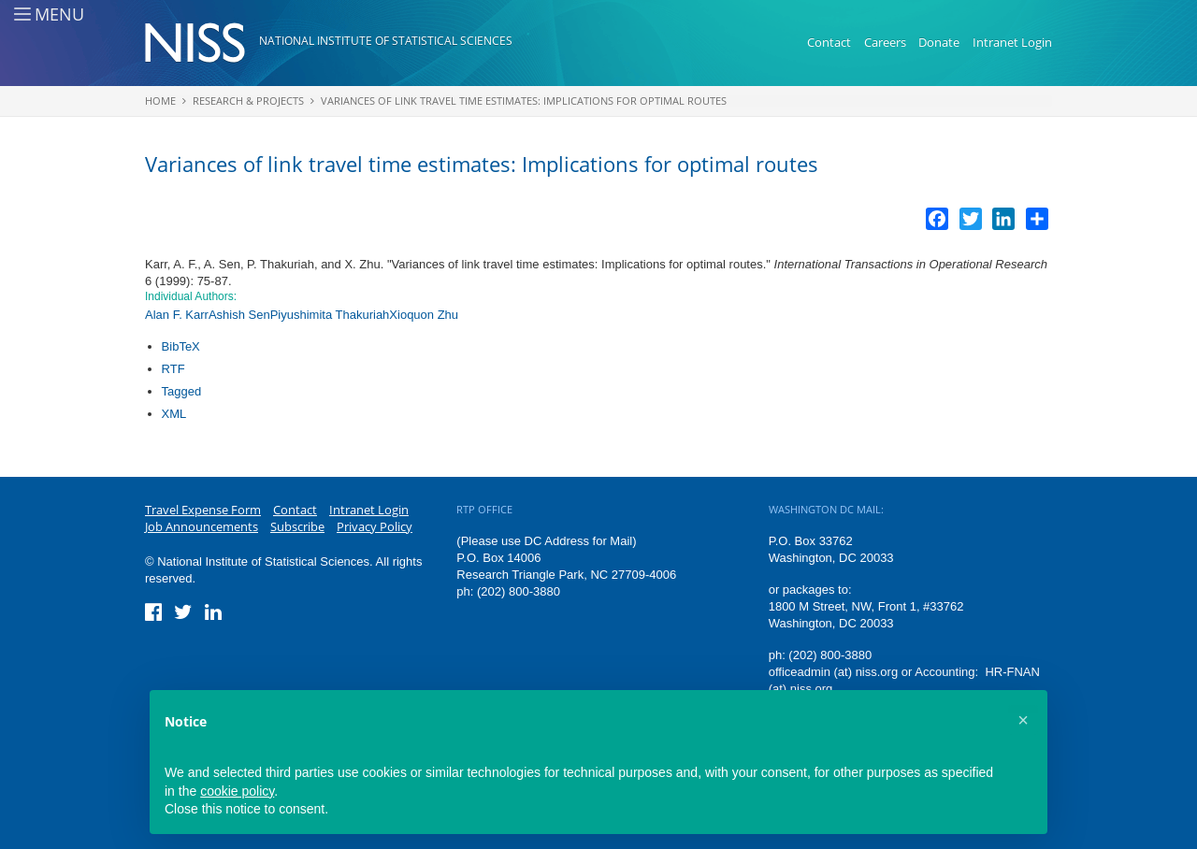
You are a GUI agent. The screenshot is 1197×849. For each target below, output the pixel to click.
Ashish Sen (239, 315)
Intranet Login (1012, 42)
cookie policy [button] (237, 791)
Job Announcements (201, 526)
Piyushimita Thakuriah (330, 315)
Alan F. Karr (177, 315)
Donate (938, 42)
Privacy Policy (374, 526)
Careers (885, 42)
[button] (1023, 720)
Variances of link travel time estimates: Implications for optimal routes (524, 101)
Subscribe (297, 526)
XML (174, 414)
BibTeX (181, 346)
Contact (829, 42)
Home (160, 101)
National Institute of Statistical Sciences (385, 41)
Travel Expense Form (203, 509)
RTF (173, 369)
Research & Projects (248, 101)
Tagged (182, 391)
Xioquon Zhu (423, 315)
